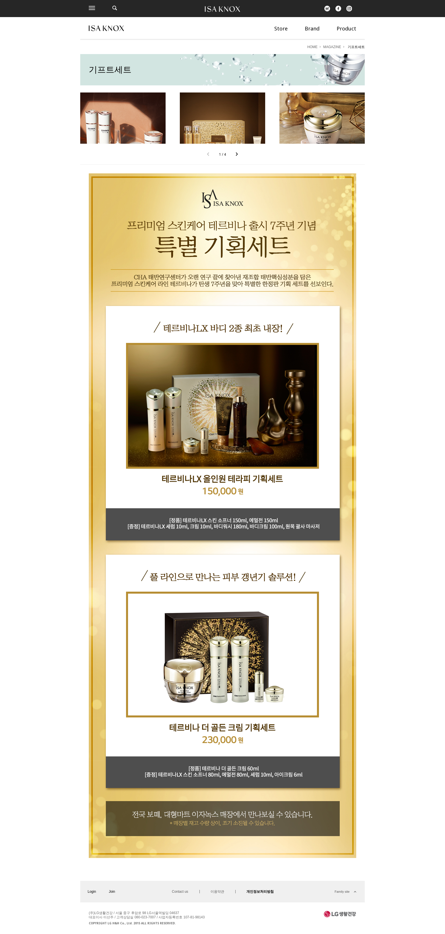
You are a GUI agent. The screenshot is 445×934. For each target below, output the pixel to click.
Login (92, 892)
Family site (342, 891)
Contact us (180, 892)
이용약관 (217, 892)
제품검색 (115, 8)
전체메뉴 (92, 8)
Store (281, 28)
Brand (312, 28)
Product (346, 28)
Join (112, 892)
